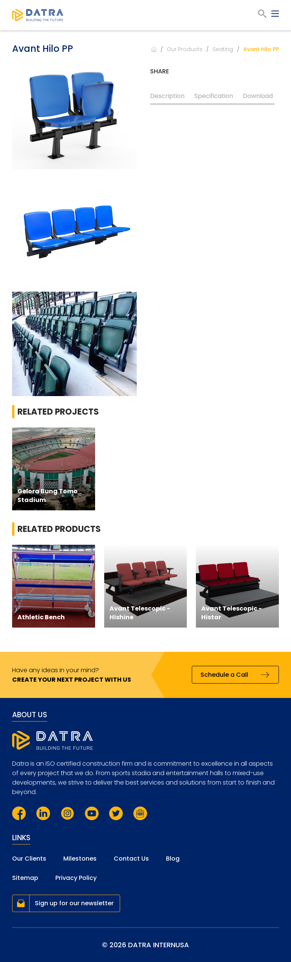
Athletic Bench (41, 617)
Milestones (80, 858)
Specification (213, 96)
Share (159, 71)
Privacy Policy (76, 877)
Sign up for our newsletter (74, 903)
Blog (173, 858)
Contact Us (131, 858)
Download (258, 96)
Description (167, 96)
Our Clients (29, 858)
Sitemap (25, 877)
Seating (223, 49)
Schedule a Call (224, 674)
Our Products (184, 49)
